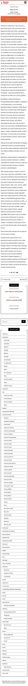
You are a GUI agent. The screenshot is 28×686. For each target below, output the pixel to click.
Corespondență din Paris (10, 612)
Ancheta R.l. (5, 389)
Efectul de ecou (7, 625)
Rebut (5, 628)
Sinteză (4, 660)
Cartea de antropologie (9, 431)
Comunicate (5, 528)
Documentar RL (6, 547)
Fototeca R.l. (5, 583)
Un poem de (7, 638)
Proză (3, 644)
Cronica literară (7, 495)
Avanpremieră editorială (8, 411)
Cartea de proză (7, 473)
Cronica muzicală (8, 402)
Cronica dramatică (8, 395)
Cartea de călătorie (8, 434)
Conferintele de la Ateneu (8, 531)
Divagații (6, 350)
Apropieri (6, 418)
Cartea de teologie (8, 482)
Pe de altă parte (7, 372)
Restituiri (4, 654)
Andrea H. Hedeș (14, 12)
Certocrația (6, 340)
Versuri (5, 641)
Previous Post (6, 279)
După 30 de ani (7, 667)
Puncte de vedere (8, 379)
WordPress (22, 683)
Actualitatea (5, 337)
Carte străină (7, 424)
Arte (3, 392)
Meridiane (4, 608)
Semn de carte (7, 524)
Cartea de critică (8, 440)
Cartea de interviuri (8, 456)
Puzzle (5, 382)
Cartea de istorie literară (10, 463)
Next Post (22, 279)
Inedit (3, 592)
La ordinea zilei (7, 363)
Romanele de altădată (9, 605)
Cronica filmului (7, 398)
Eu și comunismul (6, 563)
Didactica (6, 347)
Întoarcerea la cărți (8, 508)
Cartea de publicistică (9, 476)
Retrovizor (6, 521)
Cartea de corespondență (10, 437)
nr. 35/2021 (17, 13)
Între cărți (6, 511)
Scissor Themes (6, 683)
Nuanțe (5, 366)
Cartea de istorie (8, 460)
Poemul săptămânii (8, 634)
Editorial (6, 353)
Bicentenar (6, 570)
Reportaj (4, 651)
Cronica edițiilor (8, 489)
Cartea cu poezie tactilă (14, 300)
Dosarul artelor (6, 553)
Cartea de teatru (8, 479)
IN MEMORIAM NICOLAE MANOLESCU (11, 589)
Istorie (3, 599)
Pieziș (5, 376)
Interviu (4, 596)
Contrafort (6, 343)
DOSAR (4, 550)
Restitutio (6, 518)
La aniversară (7, 576)
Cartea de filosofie (8, 453)
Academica (5, 334)
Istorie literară (5, 602)
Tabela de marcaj (8, 385)
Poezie (4, 631)
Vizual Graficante (16, 681)
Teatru (5, 405)
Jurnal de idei (7, 359)
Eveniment (5, 566)
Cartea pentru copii (8, 486)
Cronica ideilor (7, 492)
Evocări (4, 579)
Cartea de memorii (8, 466)
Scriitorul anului (6, 657)
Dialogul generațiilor (7, 541)
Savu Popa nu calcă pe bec (14, 292)
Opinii (5, 369)
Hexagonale (7, 615)
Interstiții (6, 356)
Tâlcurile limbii (5, 670)
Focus (5, 505)
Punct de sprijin (7, 515)
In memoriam (5, 586)
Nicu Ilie (10, 681)
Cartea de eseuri (8, 447)
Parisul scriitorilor (8, 618)
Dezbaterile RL (5, 537)
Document (4, 544)
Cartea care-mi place (9, 427)
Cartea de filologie (8, 450)
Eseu (3, 557)
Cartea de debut (8, 444)
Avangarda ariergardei (9, 421)
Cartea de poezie (14, 7)
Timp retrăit (5, 673)
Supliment (4, 663)
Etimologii (4, 560)
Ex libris (6, 502)
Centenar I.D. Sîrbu (8, 573)
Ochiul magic (5, 621)
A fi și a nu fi (14, 309)
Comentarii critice (6, 414)
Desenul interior (8, 499)
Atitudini (4, 408)
